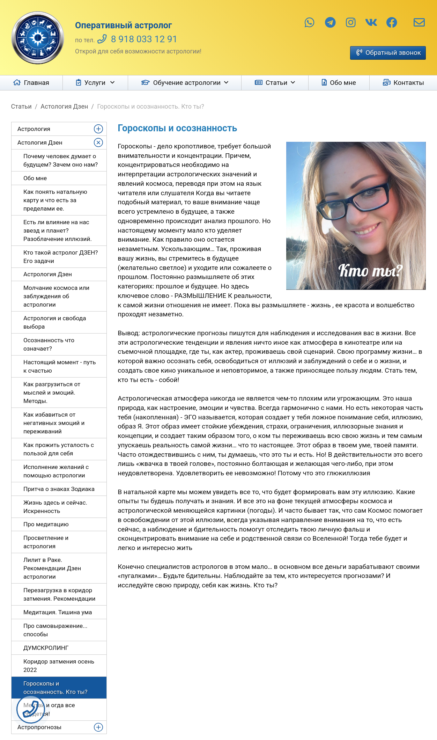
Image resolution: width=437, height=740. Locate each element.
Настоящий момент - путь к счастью (59, 366)
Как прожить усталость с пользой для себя (58, 449)
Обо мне (343, 83)
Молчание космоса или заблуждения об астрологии (56, 296)
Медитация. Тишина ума (57, 612)
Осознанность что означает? (48, 344)
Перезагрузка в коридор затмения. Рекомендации (59, 594)
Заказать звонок (30, 709)
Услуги (95, 83)
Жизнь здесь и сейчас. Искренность (55, 506)
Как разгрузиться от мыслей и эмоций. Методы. (51, 392)
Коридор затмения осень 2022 (58, 665)
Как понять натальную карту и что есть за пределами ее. (55, 200)
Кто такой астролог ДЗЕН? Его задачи (60, 256)
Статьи (276, 83)
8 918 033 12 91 (144, 39)
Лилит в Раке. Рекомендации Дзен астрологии (52, 568)
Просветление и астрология (45, 542)
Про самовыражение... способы (55, 630)
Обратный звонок (393, 53)
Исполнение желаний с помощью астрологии (56, 471)
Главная (37, 83)
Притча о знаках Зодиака (59, 488)
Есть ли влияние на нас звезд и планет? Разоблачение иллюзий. (57, 230)
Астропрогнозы (39, 727)
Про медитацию (46, 524)
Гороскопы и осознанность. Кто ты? (55, 687)
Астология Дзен (64, 106)
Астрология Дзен (47, 274)
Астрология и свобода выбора (54, 322)
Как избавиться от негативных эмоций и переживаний (54, 423)
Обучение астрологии (187, 83)
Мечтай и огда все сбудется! (49, 709)
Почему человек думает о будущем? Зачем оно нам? (60, 160)
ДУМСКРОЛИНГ (46, 647)
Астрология (33, 128)
